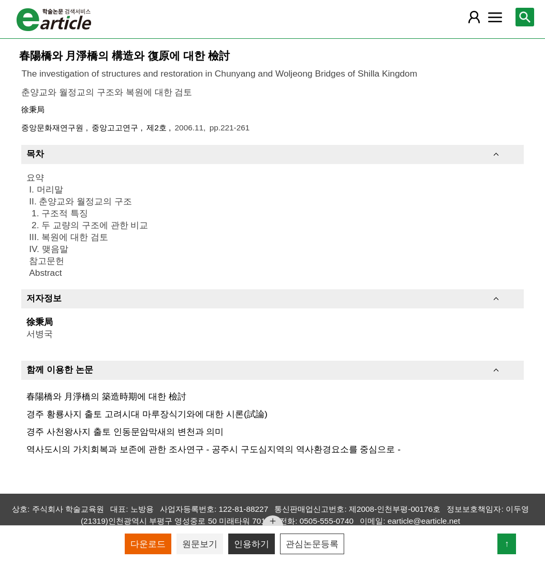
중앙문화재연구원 (53, 127)
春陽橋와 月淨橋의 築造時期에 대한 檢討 (106, 396)
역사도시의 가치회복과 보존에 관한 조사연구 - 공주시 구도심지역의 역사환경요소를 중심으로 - (213, 449)
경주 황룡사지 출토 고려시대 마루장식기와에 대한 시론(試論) (146, 414)
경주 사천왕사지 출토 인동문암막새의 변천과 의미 (125, 431)
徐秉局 (33, 109)
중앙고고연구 (116, 127)
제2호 (157, 127)
